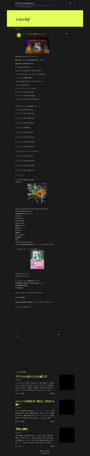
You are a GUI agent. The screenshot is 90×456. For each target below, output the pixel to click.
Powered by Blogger (45, 451)
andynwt (48, 453)
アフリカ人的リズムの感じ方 (31, 376)
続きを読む (53, 393)
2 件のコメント (21, 446)
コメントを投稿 (21, 393)
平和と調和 (21, 429)
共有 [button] (67, 33)
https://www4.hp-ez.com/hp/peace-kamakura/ (29, 292)
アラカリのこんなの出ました (24, 3)
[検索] (70, 3)
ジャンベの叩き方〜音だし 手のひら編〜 (35, 403)
